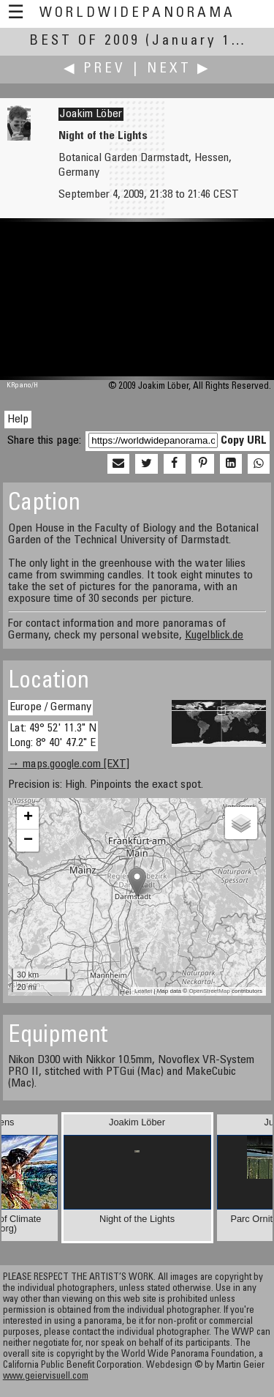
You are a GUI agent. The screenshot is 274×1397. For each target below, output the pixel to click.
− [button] (28, 841)
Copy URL (244, 441)
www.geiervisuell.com (45, 1377)
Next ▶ (179, 69)
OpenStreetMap (209, 991)
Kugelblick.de (214, 635)
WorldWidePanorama (137, 14)
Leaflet (143, 991)
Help (17, 419)
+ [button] (28, 818)
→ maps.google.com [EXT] (68, 764)
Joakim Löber (91, 114)
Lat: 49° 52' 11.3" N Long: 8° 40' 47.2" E (52, 735)
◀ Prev (95, 69)
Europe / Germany (50, 707)
